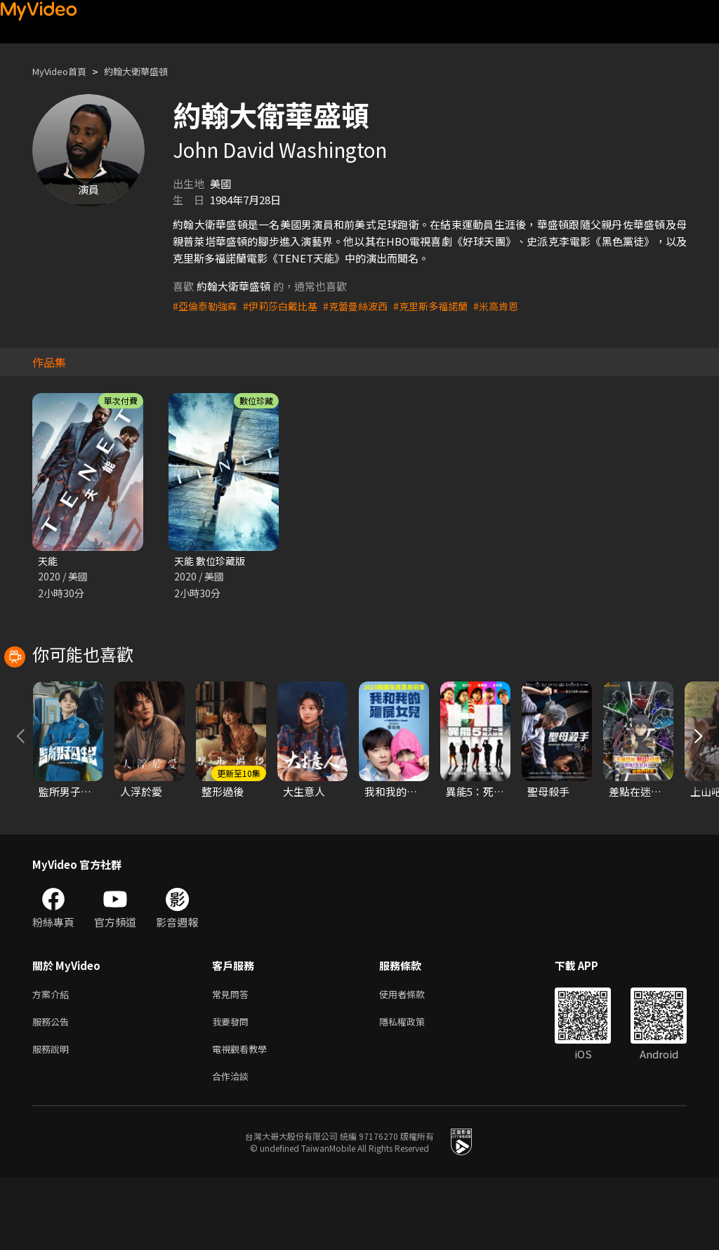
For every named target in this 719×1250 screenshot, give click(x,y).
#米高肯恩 (515, 305)
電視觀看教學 (243, 1117)
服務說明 (53, 1117)
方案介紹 (53, 1058)
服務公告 (53, 1088)
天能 (48, 561)
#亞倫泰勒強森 (207, 305)
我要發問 (233, 1088)
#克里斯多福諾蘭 (446, 305)
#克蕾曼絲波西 (366, 305)
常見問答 (233, 1058)
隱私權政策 (414, 1088)
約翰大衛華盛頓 (150, 71)
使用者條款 (414, 1058)
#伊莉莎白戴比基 (286, 305)
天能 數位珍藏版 (212, 561)
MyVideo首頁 (64, 71)
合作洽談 (233, 1147)
